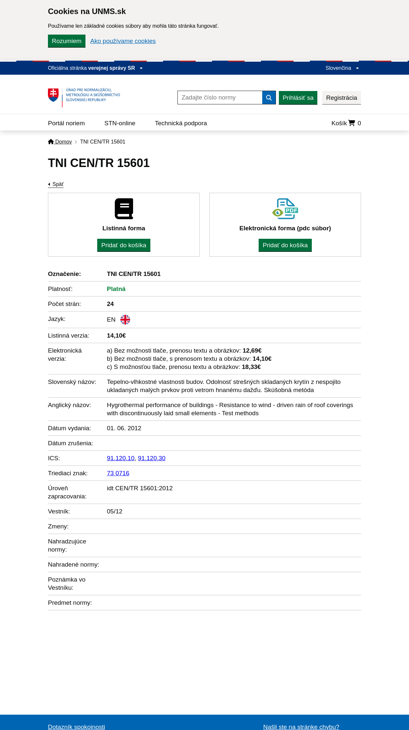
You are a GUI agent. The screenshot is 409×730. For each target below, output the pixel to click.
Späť (58, 184)
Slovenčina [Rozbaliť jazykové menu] (342, 68)
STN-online (119, 123)
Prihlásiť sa (298, 97)
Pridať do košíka (123, 245)
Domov (60, 141)
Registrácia (341, 97)
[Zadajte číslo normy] (220, 97)
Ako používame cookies (123, 41)
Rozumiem (67, 41)
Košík (346, 123)
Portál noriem (66, 123)
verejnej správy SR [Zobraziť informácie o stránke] (115, 68)
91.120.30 (152, 458)
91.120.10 (121, 458)
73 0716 (118, 473)
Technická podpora (181, 123)
